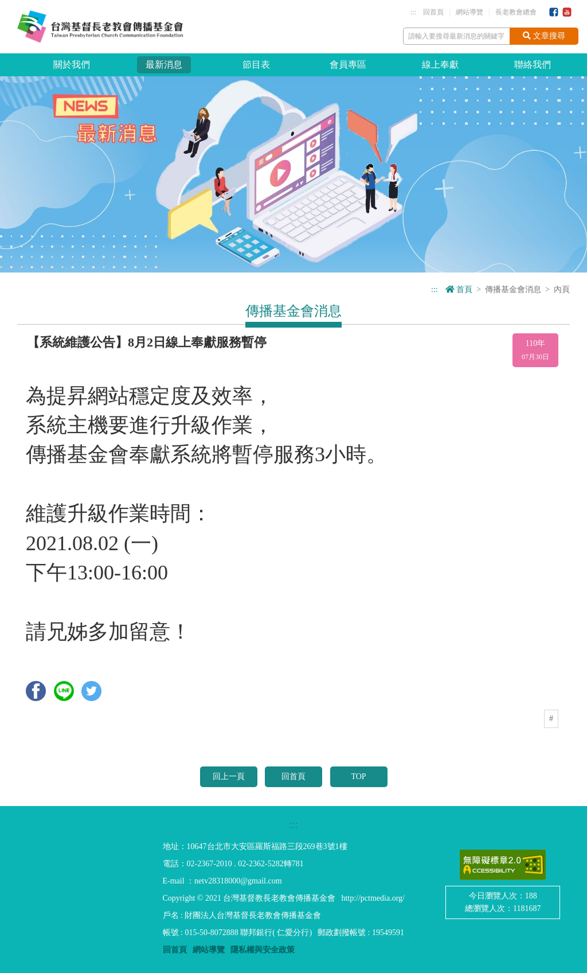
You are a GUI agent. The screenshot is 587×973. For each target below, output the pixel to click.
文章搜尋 (544, 36)
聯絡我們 (532, 64)
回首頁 (433, 12)
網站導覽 (469, 12)
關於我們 (71, 64)
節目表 (256, 64)
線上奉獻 (440, 64)
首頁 (459, 289)
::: (413, 12)
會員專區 (348, 64)
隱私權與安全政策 (262, 949)
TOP (358, 776)
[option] (293, 174)
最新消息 (164, 64)
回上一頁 (229, 776)
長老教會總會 (516, 12)
